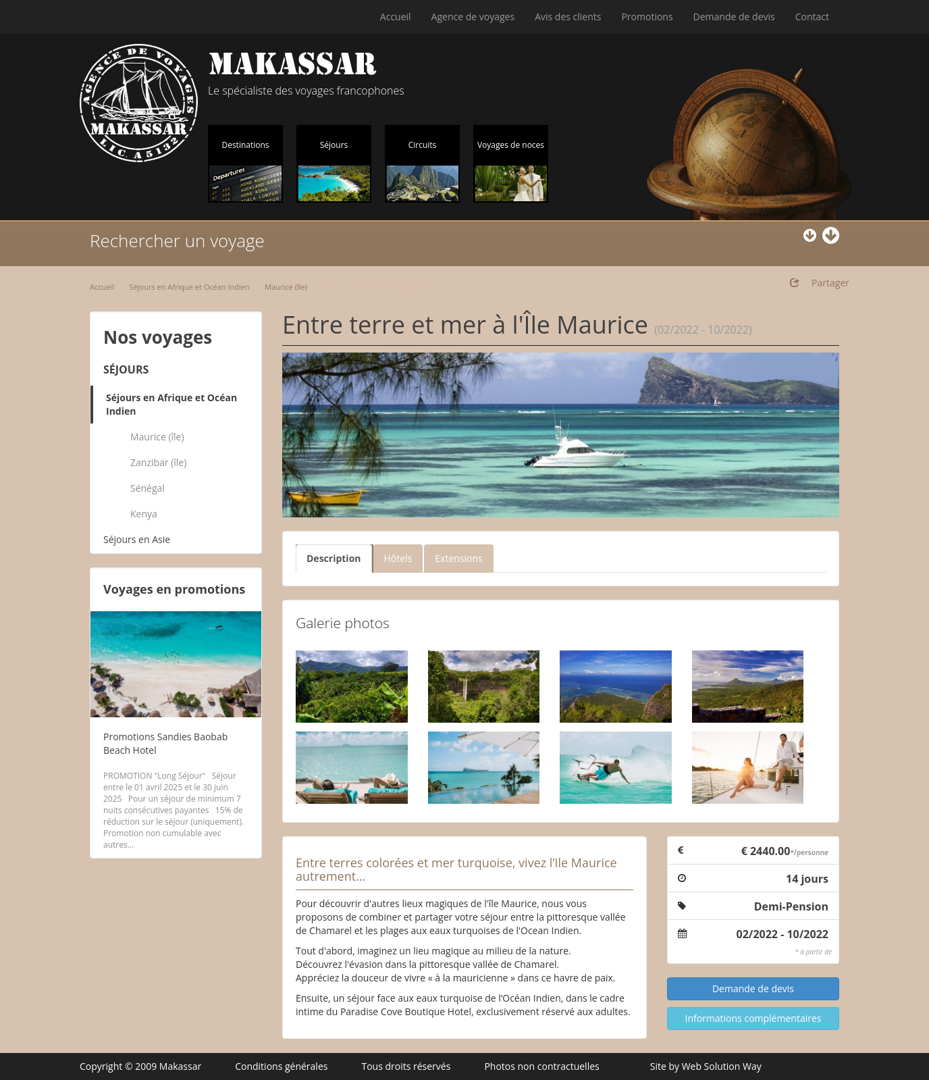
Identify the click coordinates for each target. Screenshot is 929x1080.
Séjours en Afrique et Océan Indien (190, 287)
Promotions (646, 16)
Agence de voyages (473, 16)
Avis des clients (568, 16)
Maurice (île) (286, 287)
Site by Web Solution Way (706, 1066)
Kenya (143, 513)
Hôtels (398, 558)
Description (334, 558)
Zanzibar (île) (158, 462)
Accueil (395, 16)
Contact (812, 16)
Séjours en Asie (136, 539)
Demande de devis (734, 16)
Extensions (458, 558)
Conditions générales (281, 1066)
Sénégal (147, 488)
